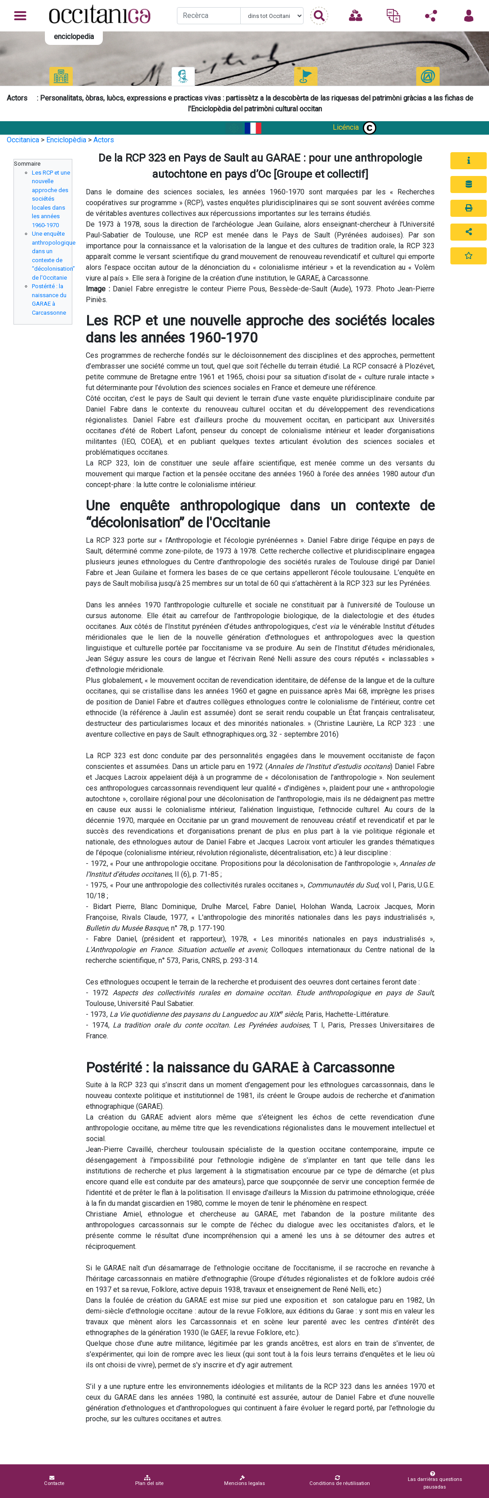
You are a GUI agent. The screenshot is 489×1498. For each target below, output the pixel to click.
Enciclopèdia (66, 140)
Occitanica (23, 140)
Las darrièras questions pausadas (432, 1480)
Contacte (54, 1480)
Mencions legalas (244, 1480)
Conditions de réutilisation (339, 1480)
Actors (103, 140)
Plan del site (149, 1480)
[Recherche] (208, 15)
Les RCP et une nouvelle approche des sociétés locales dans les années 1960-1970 (51, 198)
